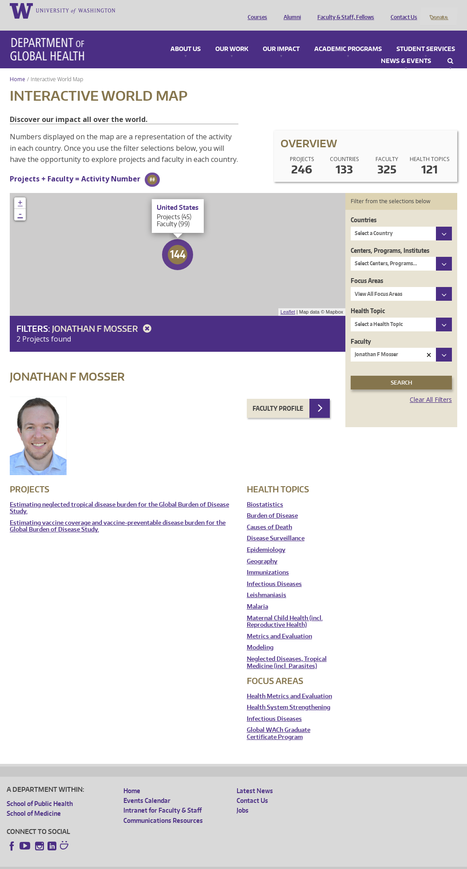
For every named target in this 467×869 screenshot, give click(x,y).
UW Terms (160, 862)
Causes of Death (269, 515)
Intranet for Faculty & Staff (162, 798)
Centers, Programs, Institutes (390, 238)
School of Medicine (34, 802)
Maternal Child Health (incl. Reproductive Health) (285, 610)
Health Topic (368, 299)
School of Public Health (40, 791)
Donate (438, 10)
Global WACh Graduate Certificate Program (278, 722)
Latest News (255, 778)
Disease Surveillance (276, 526)
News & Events (406, 49)
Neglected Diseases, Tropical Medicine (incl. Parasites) (287, 650)
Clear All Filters (431, 388)
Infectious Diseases (274, 572)
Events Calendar (146, 788)
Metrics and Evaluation (279, 624)
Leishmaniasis (266, 583)
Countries (363, 208)
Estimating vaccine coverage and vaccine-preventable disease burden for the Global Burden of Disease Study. (118, 514)
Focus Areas (367, 268)
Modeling (260, 636)
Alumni (290, 10)
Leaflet (288, 300)
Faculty (361, 329)
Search (450, 49)
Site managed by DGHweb (213, 862)
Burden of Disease (272, 504)
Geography (262, 549)
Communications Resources (163, 808)
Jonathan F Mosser (103, 316)
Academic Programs (348, 37)
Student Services (425, 37)
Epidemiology (266, 538)
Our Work (231, 37)
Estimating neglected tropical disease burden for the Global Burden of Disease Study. (119, 496)
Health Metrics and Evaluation (289, 684)
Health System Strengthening (288, 695)
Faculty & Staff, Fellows (343, 10)
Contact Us (401, 10)
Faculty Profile (278, 396)
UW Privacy (124, 862)
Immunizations (268, 561)
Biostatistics (265, 492)
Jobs (243, 798)
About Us (185, 37)
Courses (255, 10)
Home (17, 67)
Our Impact (281, 37)
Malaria (257, 594)
